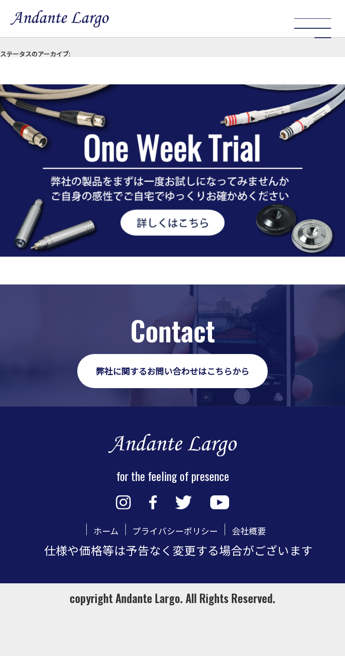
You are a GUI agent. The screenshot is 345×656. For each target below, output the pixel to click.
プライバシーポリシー (173, 572)
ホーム (84, 572)
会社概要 (269, 572)
